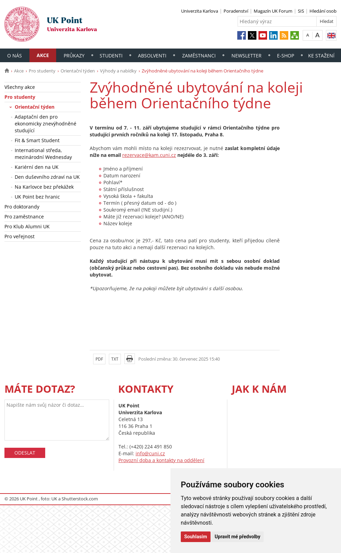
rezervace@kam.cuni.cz (149, 155)
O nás (14, 55)
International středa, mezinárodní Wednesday (43, 153)
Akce (43, 55)
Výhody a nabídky (118, 71)
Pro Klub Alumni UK (27, 226)
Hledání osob (323, 11)
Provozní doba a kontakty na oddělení (161, 460)
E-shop (285, 55)
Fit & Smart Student (37, 140)
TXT (114, 359)
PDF (99, 359)
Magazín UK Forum (273, 11)
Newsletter (246, 55)
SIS (301, 11)
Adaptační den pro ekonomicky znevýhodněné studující (45, 123)
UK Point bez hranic (37, 196)
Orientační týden (78, 71)
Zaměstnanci (199, 55)
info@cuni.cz (150, 453)
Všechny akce (19, 87)
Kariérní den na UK (37, 167)
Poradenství (236, 11)
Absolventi (152, 55)
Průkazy (74, 55)
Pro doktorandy (21, 206)
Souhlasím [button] (195, 536)
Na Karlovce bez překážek (44, 187)
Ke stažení (321, 55)
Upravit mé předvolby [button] (237, 536)
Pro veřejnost (19, 236)
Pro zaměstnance (24, 216)
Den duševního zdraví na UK (47, 177)
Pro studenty (42, 71)
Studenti (111, 55)
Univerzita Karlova (199, 11)
